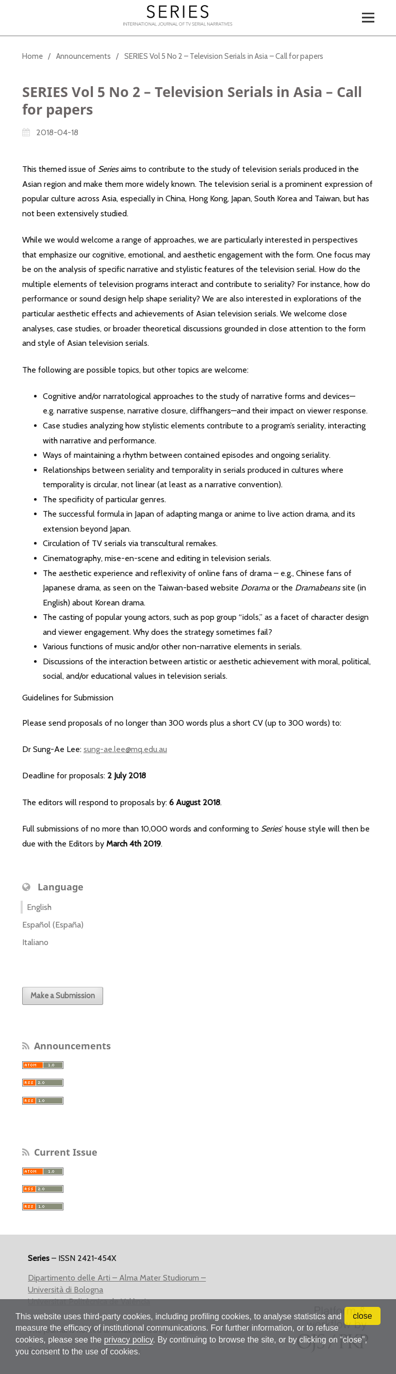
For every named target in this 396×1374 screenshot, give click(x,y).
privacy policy (128, 1339)
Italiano (35, 942)
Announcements (83, 56)
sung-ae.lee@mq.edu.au (125, 749)
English (39, 907)
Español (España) (53, 925)
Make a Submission (62, 995)
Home (32, 56)
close (362, 1316)
